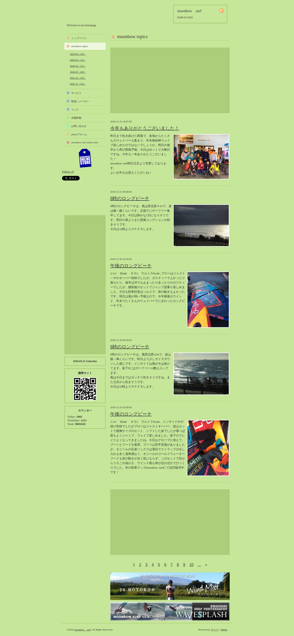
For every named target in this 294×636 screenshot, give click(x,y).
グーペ (214, 629)
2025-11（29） (78, 83)
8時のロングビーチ (129, 198)
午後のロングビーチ (131, 265)
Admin (223, 629)
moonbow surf (91, 13)
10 (191, 565)
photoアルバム (79, 134)
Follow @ (68, 171)
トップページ (78, 38)
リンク (75, 109)
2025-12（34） (78, 77)
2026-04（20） (78, 54)
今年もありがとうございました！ (144, 128)
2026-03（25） (78, 60)
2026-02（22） (78, 66)
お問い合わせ (78, 126)
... (199, 565)
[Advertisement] (170, 80)
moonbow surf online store (84, 142)
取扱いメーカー (80, 101)
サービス (76, 93)
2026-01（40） (78, 71)
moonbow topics (79, 46)
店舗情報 (76, 117)
